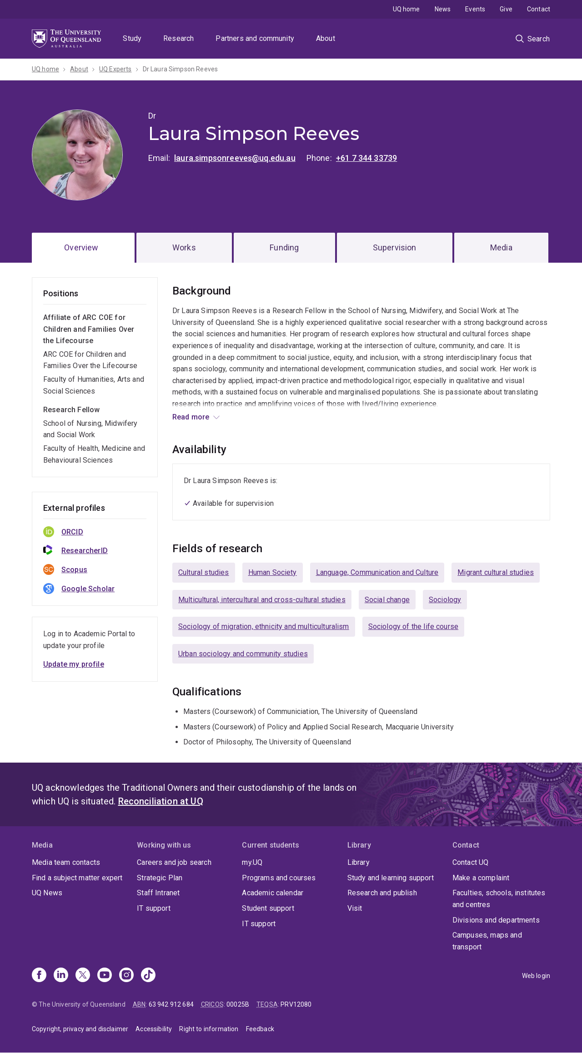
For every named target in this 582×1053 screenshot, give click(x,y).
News (443, 9)
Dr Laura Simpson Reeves (180, 69)
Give (506, 9)
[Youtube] (104, 975)
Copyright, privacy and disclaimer (80, 1029)
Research (178, 38)
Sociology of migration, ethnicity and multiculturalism (263, 626)
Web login (536, 975)
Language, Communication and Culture (377, 572)
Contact (538, 9)
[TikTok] (148, 975)
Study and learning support (390, 877)
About (325, 38)
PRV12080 (296, 1004)
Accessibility (153, 1029)
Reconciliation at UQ (160, 801)
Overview (81, 247)
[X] (82, 975)
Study (132, 38)
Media (501, 247)
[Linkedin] (61, 975)
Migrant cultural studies (495, 572)
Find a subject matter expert (77, 877)
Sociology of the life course (413, 626)
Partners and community (255, 38)
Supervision (394, 247)
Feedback (260, 1029)
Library (358, 862)
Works (184, 247)
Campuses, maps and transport (487, 941)
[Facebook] (39, 975)
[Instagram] (126, 975)
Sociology (445, 599)
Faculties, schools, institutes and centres (499, 898)
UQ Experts (115, 69)
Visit (354, 908)
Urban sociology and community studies (243, 653)
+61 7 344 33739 (366, 158)
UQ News (47, 892)
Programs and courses (279, 877)
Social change (387, 599)
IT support (154, 908)
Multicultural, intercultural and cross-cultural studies (262, 599)
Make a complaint (481, 877)
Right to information (208, 1029)
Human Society (272, 572)
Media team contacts (66, 862)
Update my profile (73, 664)
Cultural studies (203, 572)
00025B (237, 1004)
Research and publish (382, 892)
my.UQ (252, 862)
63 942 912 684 (171, 1004)
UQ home (406, 9)
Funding (284, 247)
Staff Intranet (158, 892)
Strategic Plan (159, 877)
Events (475, 9)
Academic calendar (272, 892)
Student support (268, 908)
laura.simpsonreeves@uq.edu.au (235, 158)
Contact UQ (470, 862)
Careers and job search (174, 862)
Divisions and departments (496, 920)
